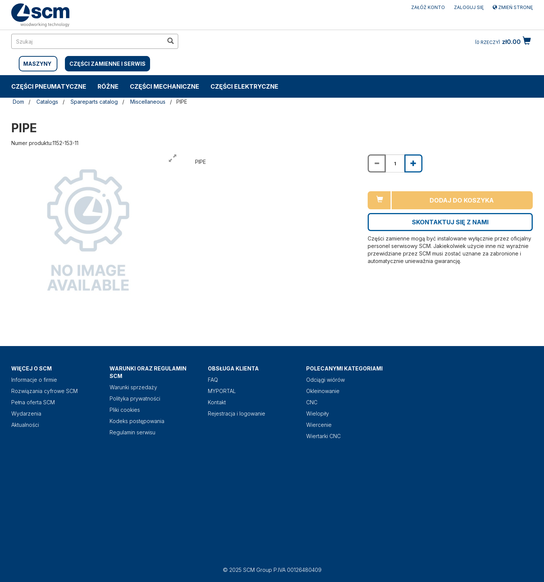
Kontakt (217, 402)
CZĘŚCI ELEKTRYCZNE (244, 86)
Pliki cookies (125, 410)
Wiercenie (319, 425)
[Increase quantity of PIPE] (413, 163)
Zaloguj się (469, 7)
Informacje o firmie (34, 379)
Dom (18, 101)
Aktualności (25, 425)
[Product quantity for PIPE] (395, 163)
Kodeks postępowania (137, 421)
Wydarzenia (26, 413)
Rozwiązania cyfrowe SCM (44, 391)
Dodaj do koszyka (462, 200)
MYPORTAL (222, 391)
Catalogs (47, 101)
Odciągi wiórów (325, 379)
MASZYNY (37, 63)
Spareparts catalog (94, 101)
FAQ (213, 379)
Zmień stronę (513, 7)
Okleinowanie (323, 391)
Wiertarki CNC (323, 436)
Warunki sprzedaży (133, 387)
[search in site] (87, 41)
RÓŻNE (108, 86)
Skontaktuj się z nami (450, 222)
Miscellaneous (147, 101)
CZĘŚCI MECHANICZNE (164, 86)
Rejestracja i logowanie (236, 413)
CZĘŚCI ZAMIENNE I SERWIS (107, 63)
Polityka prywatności (135, 398)
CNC (311, 402)
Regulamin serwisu (132, 432)
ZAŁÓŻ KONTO (428, 7)
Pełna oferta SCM (33, 402)
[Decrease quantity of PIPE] (377, 163)
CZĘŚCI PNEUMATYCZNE (48, 86)
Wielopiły (317, 413)
